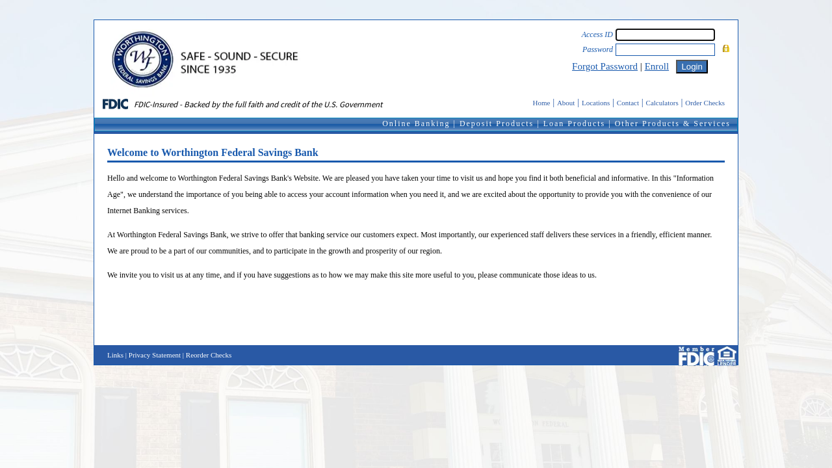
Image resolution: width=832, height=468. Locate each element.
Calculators (662, 103)
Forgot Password (605, 66)
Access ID (597, 34)
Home (542, 103)
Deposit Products (497, 123)
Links (115, 355)
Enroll (657, 66)
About (566, 103)
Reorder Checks (209, 355)
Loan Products (574, 123)
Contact (628, 103)
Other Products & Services (673, 123)
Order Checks (705, 103)
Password (597, 49)
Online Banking (416, 123)
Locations (596, 103)
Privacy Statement (155, 355)
